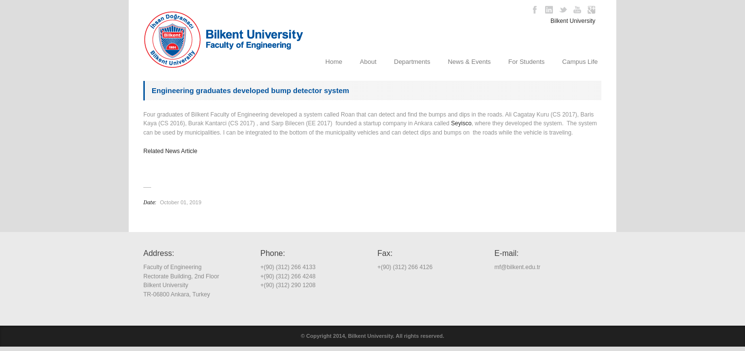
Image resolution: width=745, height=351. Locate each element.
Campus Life (580, 61)
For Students (527, 61)
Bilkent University (572, 21)
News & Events (469, 61)
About (368, 61)
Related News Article (170, 151)
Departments (412, 61)
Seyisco (461, 123)
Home (333, 61)
